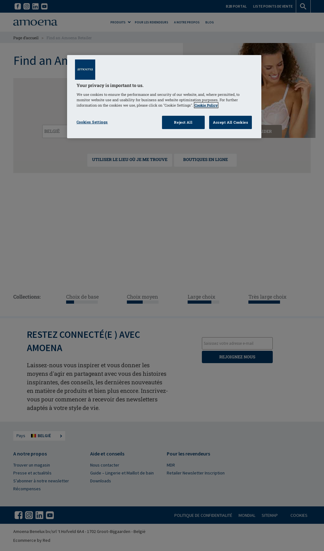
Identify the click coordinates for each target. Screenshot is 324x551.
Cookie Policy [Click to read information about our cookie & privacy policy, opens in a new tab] (206, 105)
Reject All (183, 122)
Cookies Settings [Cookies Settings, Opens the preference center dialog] (92, 122)
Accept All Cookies (230, 122)
